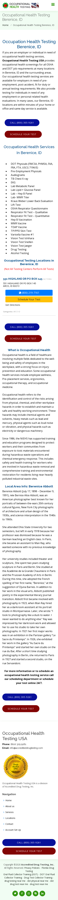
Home (5, 25)
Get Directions (12, 304)
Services (9, 812)
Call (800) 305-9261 (22, 122)
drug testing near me (14, 880)
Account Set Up (13, 830)
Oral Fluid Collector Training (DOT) (20, 874)
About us (9, 806)
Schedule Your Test (23, 134)
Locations (10, 818)
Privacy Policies (32, 867)
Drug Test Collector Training (38, 877)
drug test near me (39, 884)
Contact (9, 824)
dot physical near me (37, 880)
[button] (15, 893)
